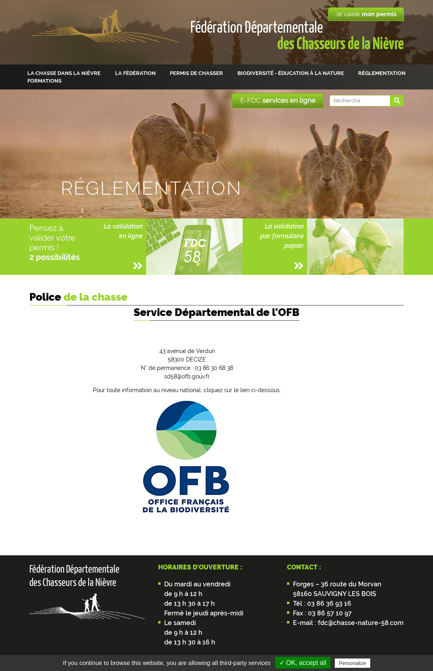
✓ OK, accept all (302, 662)
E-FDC (277, 100)
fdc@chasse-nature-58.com (360, 623)
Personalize (352, 663)
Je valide (366, 14)
